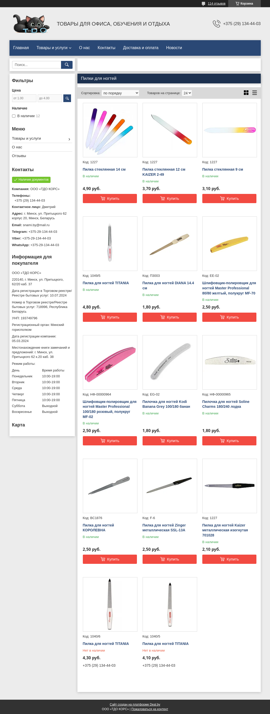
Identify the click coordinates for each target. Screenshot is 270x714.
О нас (84, 48)
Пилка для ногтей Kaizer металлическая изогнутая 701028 (225, 530)
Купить (113, 198)
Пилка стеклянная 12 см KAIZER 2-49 (164, 172)
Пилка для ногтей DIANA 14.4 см (168, 285)
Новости (174, 48)
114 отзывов (217, 3)
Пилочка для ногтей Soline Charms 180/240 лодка (225, 404)
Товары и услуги (51, 48)
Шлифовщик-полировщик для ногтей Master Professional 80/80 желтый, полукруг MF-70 (229, 288)
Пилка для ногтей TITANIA (106, 283)
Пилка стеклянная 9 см (222, 169)
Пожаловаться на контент (149, 709)
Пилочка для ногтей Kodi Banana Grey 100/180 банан (166, 404)
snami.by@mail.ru (36, 225)
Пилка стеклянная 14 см (104, 169)
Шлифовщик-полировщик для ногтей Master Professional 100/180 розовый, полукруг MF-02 (110, 409)
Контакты (106, 48)
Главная (21, 48)
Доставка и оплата (140, 48)
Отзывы (19, 155)
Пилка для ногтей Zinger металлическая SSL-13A (164, 527)
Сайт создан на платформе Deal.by (135, 704)
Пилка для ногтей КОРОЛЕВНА (98, 527)
